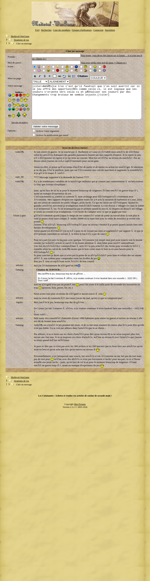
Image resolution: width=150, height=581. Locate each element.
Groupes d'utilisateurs (82, 30)
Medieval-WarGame (20, 36)
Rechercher (46, 30)
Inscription (110, 30)
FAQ (37, 30)
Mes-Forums (80, 406)
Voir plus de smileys (14, 122)
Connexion (98, 30)
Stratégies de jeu (21, 40)
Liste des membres (61, 30)
